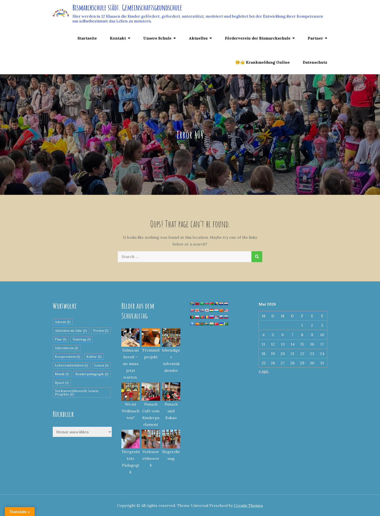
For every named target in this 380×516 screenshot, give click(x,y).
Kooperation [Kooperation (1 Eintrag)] (67, 356)
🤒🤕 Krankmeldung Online (262, 62)
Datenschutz (315, 62)
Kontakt (118, 38)
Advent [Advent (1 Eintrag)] (63, 322)
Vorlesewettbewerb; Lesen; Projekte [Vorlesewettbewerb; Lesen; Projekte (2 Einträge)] (77, 392)
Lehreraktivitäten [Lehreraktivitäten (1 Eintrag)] (71, 365)
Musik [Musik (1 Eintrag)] (62, 374)
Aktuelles (198, 38)
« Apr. (264, 371)
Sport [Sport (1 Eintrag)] (62, 382)
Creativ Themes (248, 505)
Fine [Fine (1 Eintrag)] (60, 339)
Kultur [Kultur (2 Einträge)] (94, 356)
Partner (315, 38)
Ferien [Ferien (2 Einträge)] (101, 330)
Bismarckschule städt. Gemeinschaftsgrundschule (127, 7)
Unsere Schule (157, 38)
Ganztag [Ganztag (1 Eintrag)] (82, 339)
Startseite (87, 38)
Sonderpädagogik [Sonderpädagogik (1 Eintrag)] (91, 374)
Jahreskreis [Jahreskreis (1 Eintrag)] (66, 348)
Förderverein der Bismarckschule (257, 38)
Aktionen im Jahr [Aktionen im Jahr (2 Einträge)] (71, 330)
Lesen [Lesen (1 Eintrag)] (101, 365)
